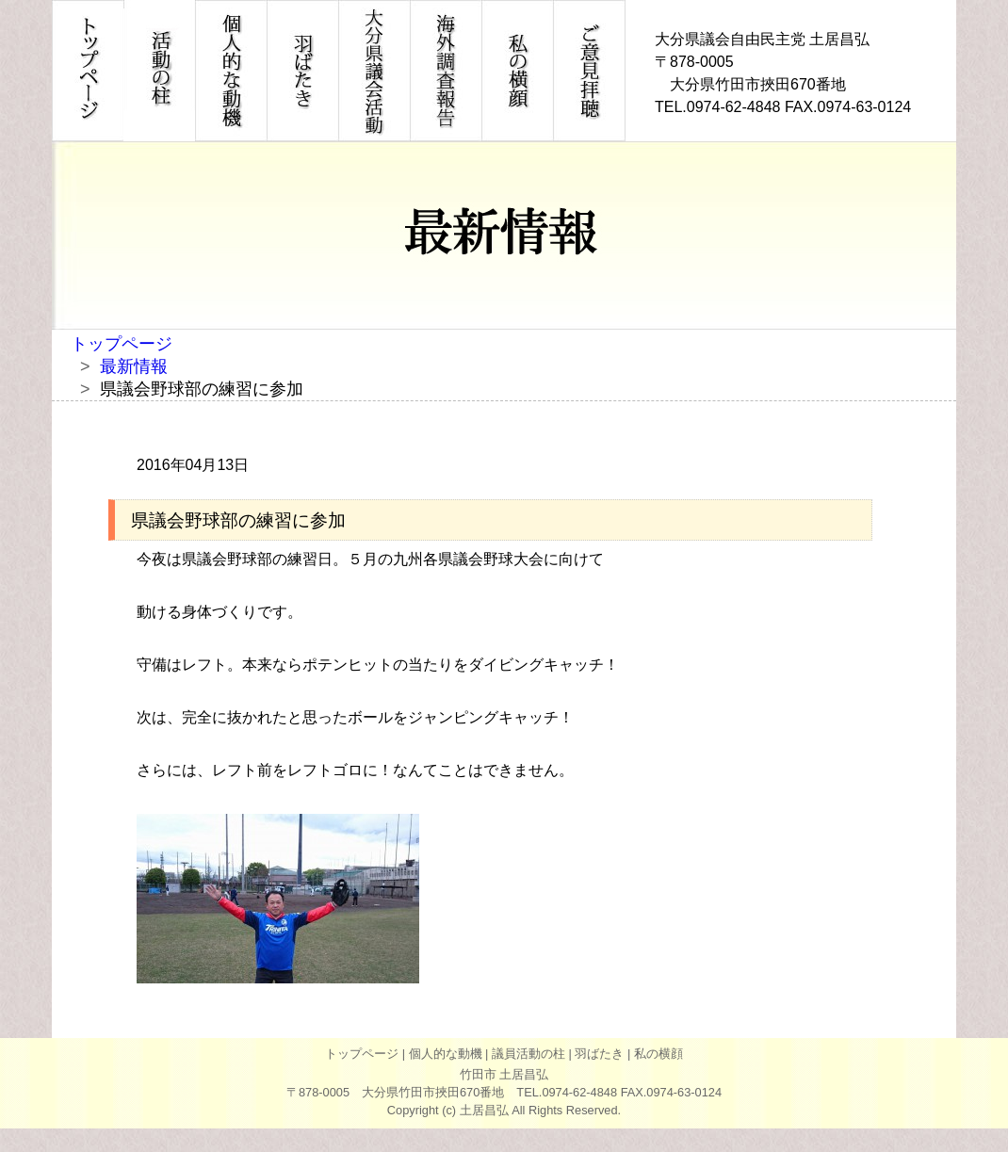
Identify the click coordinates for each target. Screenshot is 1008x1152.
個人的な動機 (445, 1054)
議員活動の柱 (528, 1054)
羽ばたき (599, 1054)
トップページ (121, 343)
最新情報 (134, 366)
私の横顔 (658, 1054)
